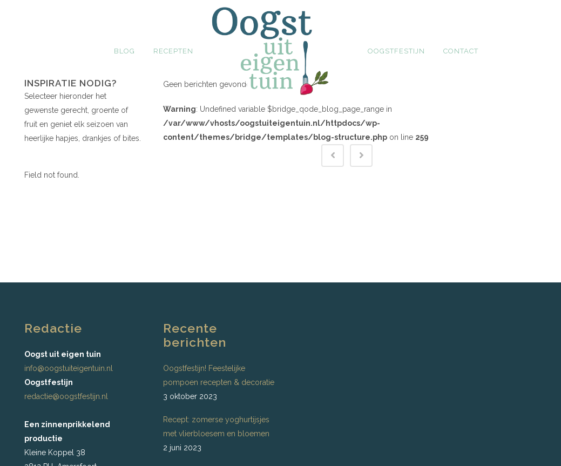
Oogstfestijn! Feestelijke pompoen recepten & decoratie (218, 375)
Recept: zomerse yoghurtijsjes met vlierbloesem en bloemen (216, 426)
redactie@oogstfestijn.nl (66, 396)
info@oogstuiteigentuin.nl (68, 368)
